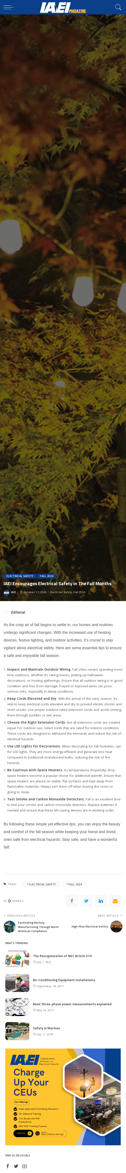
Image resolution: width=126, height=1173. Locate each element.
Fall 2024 (46, 576)
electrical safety (42, 884)
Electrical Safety (19, 576)
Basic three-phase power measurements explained (72, 1003)
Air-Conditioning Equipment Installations (64, 979)
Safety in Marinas (46, 1027)
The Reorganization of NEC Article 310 (62, 955)
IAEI (13, 592)
